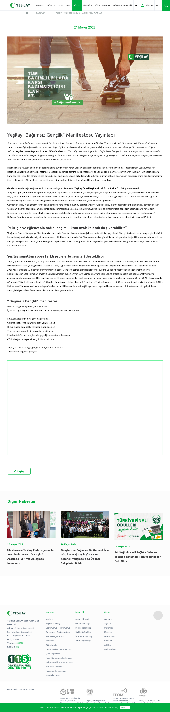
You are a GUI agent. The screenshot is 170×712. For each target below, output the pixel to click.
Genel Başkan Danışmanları (58, 649)
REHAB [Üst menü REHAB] (68, 5)
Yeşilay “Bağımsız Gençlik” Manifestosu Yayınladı (79, 13)
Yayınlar (107, 623)
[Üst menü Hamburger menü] (137, 5)
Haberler (40, 13)
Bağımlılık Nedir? (82, 619)
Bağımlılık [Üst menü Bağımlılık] (51, 5)
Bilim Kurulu (51, 645)
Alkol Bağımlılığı (82, 623)
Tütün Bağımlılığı (83, 641)
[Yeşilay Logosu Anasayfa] (20, 5)
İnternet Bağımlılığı (84, 636)
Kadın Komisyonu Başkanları (59, 658)
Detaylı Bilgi (113, 707)
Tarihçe (49, 619)
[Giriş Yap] (147, 5)
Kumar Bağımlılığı (83, 628)
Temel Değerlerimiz (55, 636)
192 (17, 647)
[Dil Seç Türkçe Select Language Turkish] (158, 5)
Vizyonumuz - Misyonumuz (58, 628)
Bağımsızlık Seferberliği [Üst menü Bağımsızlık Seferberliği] (122, 5)
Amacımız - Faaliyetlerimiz (58, 632)
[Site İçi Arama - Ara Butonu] (166, 5)
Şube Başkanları (53, 654)
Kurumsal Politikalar (55, 666)
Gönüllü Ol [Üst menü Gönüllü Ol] (88, 5)
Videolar (108, 641)
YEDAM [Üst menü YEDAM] (60, 5)
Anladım (124, 707)
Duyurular (108, 628)
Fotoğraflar (109, 636)
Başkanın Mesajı (53, 623)
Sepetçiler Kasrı (53, 675)
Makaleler (108, 632)
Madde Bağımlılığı (83, 632)
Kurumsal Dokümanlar (56, 671)
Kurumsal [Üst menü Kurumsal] (40, 5)
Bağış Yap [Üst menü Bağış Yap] (76, 5)
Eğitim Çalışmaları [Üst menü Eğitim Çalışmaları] (102, 5)
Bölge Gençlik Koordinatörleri (59, 662)
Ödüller (107, 645)
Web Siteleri (110, 649)
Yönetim (50, 641)
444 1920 (19, 643)
